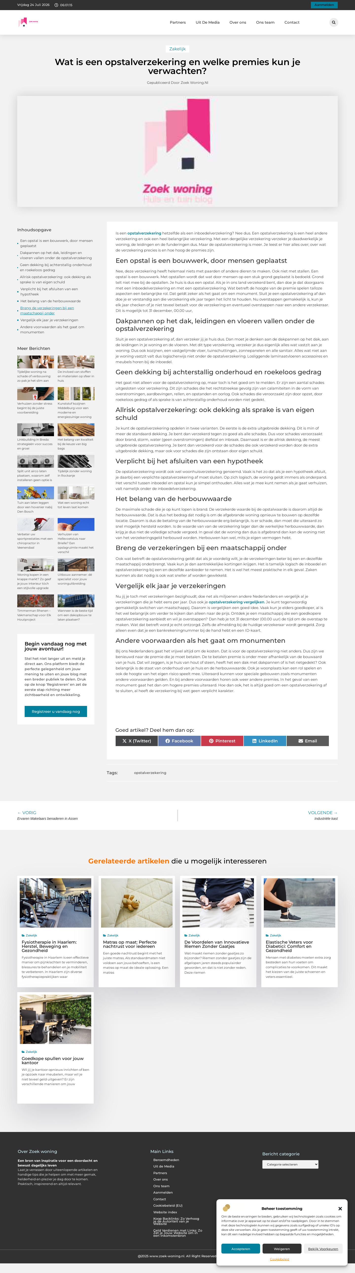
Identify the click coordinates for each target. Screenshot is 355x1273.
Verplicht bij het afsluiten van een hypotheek (49, 291)
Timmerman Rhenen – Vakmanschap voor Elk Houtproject (34, 615)
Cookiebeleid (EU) (167, 1205)
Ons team (265, 22)
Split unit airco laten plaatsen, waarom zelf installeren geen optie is (34, 475)
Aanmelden (163, 1192)
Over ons (238, 22)
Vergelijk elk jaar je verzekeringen (49, 320)
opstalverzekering (150, 773)
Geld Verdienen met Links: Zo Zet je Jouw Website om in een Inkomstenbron (177, 1233)
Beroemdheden (166, 1160)
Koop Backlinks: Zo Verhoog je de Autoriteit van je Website (176, 1221)
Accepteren (240, 1249)
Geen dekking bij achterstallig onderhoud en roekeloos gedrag (55, 267)
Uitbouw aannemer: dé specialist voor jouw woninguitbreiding (75, 579)
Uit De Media (208, 22)
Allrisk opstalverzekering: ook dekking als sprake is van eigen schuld (55, 279)
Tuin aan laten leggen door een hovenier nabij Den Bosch (34, 507)
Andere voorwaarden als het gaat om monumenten (52, 329)
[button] (340, 1208)
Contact (292, 22)
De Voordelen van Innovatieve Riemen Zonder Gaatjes (216, 944)
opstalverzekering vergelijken (236, 602)
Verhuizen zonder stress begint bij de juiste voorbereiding (34, 408)
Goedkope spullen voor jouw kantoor (53, 1060)
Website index (165, 1212)
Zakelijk (177, 48)
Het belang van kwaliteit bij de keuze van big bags (75, 444)
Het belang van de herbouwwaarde (50, 301)
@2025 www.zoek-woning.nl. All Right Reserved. (177, 1256)
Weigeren (282, 1249)
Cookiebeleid (279, 1259)
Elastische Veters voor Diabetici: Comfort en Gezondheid (289, 946)
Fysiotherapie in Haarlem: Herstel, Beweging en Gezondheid (49, 946)
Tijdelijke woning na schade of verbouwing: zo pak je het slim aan (34, 376)
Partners (178, 22)
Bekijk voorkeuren (323, 1249)
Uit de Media (163, 1166)
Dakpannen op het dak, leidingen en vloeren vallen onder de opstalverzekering (56, 255)
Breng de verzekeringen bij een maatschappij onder (47, 310)
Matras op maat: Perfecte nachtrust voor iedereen (130, 944)
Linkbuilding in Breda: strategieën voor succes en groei (35, 444)
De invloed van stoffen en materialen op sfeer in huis (76, 376)
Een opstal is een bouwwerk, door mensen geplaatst (56, 243)
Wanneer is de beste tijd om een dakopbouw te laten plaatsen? (75, 615)
